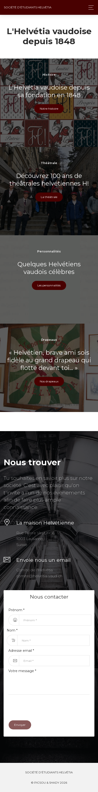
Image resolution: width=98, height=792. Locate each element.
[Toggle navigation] (89, 7)
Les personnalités (49, 285)
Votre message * (22, 671)
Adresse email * (21, 650)
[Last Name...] (53, 640)
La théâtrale (49, 197)
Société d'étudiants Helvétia (28, 7)
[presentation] (44, 706)
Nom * (12, 630)
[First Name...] (55, 620)
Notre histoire (49, 108)
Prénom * (16, 610)
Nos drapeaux (49, 381)
